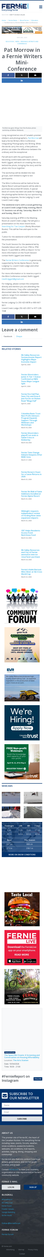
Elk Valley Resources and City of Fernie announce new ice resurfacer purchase (30, 553)
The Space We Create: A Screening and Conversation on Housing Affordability (22, 1056)
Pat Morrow (33, 138)
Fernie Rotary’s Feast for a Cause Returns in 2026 (31, 474)
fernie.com (13, 1169)
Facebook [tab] (8, 336)
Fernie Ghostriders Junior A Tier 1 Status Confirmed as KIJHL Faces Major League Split (31, 379)
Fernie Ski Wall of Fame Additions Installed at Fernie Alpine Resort (31, 493)
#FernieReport (7, 1199)
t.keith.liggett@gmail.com (13, 279)
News (17, 42)
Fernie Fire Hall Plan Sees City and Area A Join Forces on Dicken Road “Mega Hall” (30, 397)
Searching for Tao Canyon (13, 226)
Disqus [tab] (19, 336)
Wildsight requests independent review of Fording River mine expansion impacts (31, 514)
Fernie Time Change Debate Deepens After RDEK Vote (31, 454)
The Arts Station (20, 1060)
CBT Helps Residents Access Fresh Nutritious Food (30, 532)
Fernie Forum (7, 1206)
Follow (38, 1079)
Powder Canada (8, 1209)
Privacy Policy (33, 1249)
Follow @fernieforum (11, 1223)
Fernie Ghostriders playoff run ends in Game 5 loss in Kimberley (29, 436)
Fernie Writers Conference (17, 260)
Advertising (10, 1249)
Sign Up (33, 1187)
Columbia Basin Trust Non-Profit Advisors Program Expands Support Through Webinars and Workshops (30, 419)
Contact (22, 1254)
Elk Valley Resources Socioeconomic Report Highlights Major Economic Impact (31, 358)
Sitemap (21, 1249)
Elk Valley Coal (7, 1203)
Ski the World (7, 1215)
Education (10, 42)
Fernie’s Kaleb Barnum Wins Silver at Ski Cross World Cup (31, 571)
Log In (11, 1187)
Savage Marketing (8, 1212)
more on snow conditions (22, 854)
